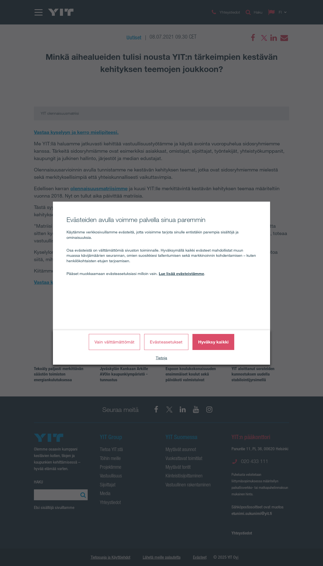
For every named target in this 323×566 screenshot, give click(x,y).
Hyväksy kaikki (213, 342)
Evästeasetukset (166, 342)
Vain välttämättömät (114, 342)
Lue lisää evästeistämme (181, 273)
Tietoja (161, 357)
